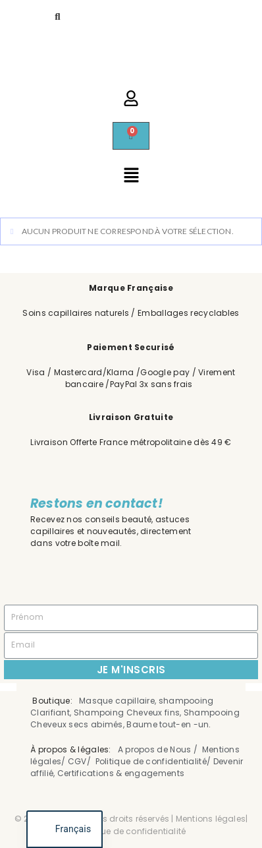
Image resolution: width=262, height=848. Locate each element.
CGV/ (81, 761)
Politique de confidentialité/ (153, 761)
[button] (131, 176)
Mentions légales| (212, 818)
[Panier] (131, 136)
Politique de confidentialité (131, 831)
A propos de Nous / (159, 749)
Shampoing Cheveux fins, (128, 712)
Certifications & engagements (122, 773)
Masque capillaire (117, 700)
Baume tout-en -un (167, 724)
